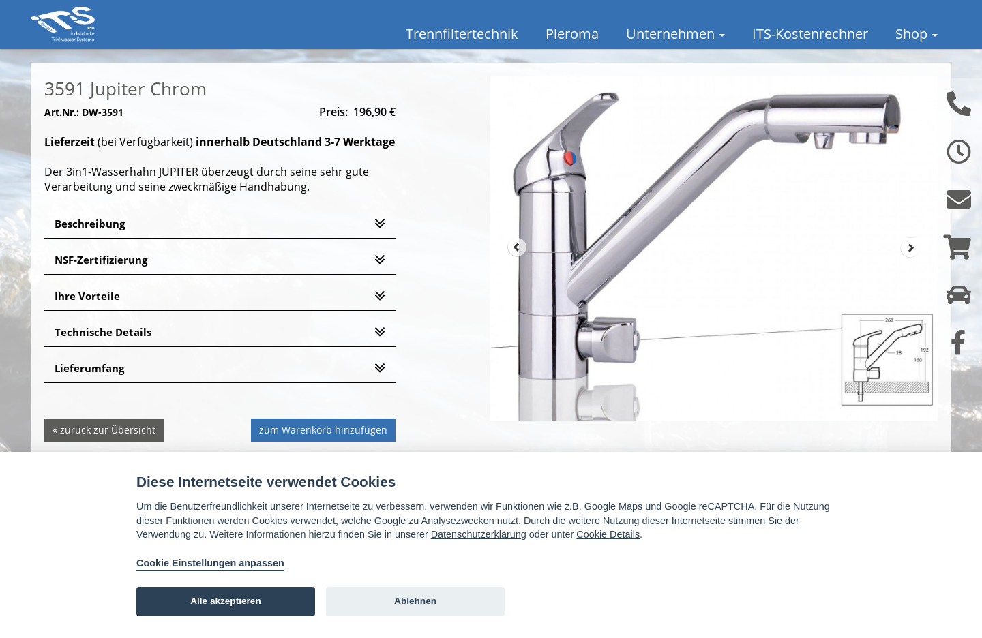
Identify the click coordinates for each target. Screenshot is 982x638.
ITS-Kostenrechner (810, 34)
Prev (517, 267)
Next (910, 267)
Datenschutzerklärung (478, 534)
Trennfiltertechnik (462, 34)
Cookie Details (608, 534)
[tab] (220, 243)
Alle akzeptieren (225, 601)
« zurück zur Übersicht (104, 448)
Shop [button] (916, 34)
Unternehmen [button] (675, 34)
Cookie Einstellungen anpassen (210, 563)
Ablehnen (415, 601)
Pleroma (572, 34)
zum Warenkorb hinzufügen (323, 448)
